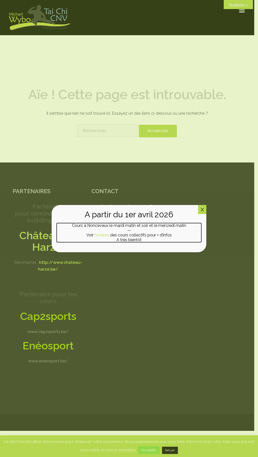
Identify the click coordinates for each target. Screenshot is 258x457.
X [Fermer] (202, 209)
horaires (101, 235)
